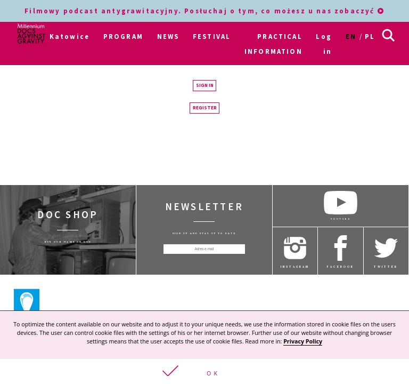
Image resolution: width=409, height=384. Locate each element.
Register (205, 106)
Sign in (205, 84)
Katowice (69, 36)
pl (370, 36)
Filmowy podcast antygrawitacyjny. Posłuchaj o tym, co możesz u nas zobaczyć (204, 10)
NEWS (168, 36)
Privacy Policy (302, 340)
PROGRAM (123, 36)
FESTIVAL (212, 36)
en (351, 36)
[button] (204, 371)
